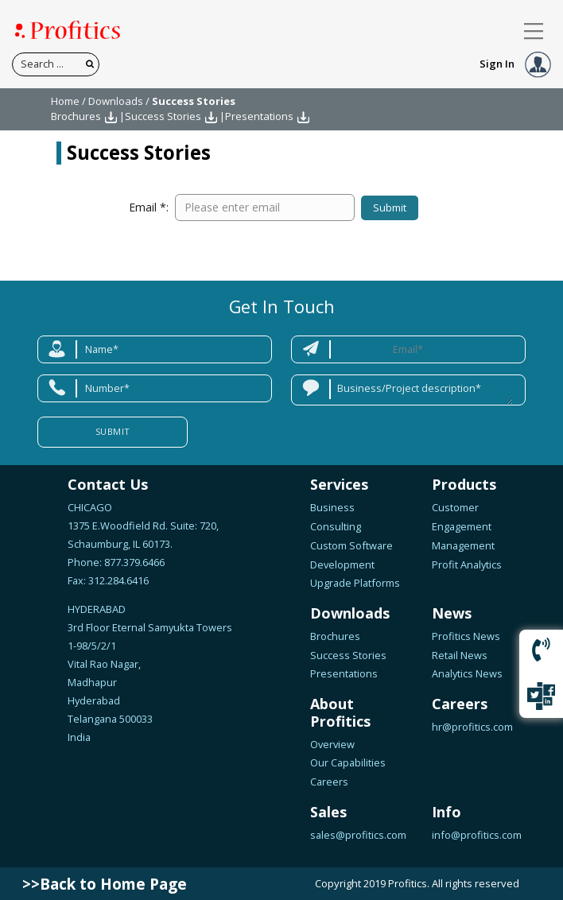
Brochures (76, 116)
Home (65, 101)
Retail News (459, 655)
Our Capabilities (348, 762)
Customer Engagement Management (463, 526)
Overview (332, 744)
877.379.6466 (133, 562)
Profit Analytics (467, 564)
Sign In (515, 63)
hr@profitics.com (472, 727)
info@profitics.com (477, 835)
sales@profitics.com (358, 835)
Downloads (115, 101)
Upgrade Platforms (355, 583)
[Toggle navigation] (534, 31)
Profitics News (466, 636)
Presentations (259, 116)
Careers (329, 781)
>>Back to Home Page (104, 884)
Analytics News (467, 673)
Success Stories (163, 116)
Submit (388, 207)
